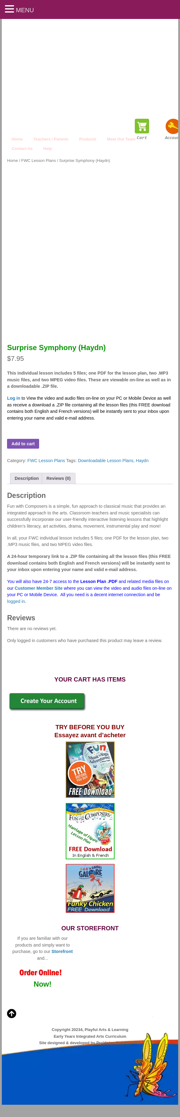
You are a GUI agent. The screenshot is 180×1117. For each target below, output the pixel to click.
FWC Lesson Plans (38, 160)
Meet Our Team (121, 139)
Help (47, 148)
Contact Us (22, 148)
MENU (25, 10)
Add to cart (23, 443)
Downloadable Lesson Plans (106, 460)
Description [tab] (27, 478)
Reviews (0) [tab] (58, 478)
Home (17, 139)
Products (87, 139)
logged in (16, 601)
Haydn (142, 460)
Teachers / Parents (50, 139)
